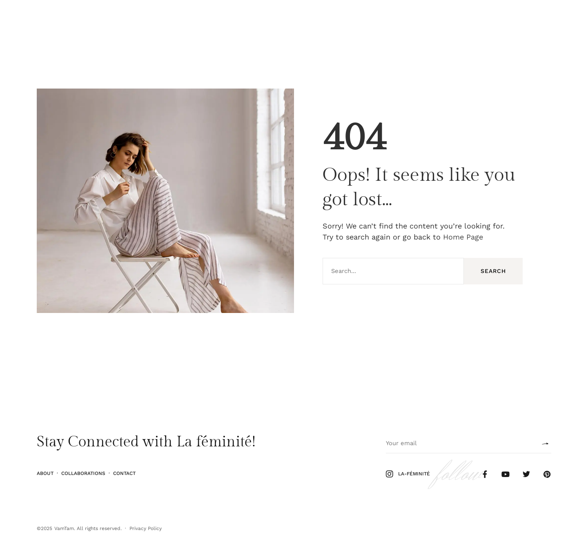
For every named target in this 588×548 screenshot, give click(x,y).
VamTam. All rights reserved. (88, 528)
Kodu (98, 17)
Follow (525, 17)
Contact (124, 473)
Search (493, 271)
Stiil (59, 17)
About (45, 473)
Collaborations (83, 473)
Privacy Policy (145, 528)
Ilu (41, 17)
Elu (78, 17)
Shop (550, 17)
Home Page (463, 237)
